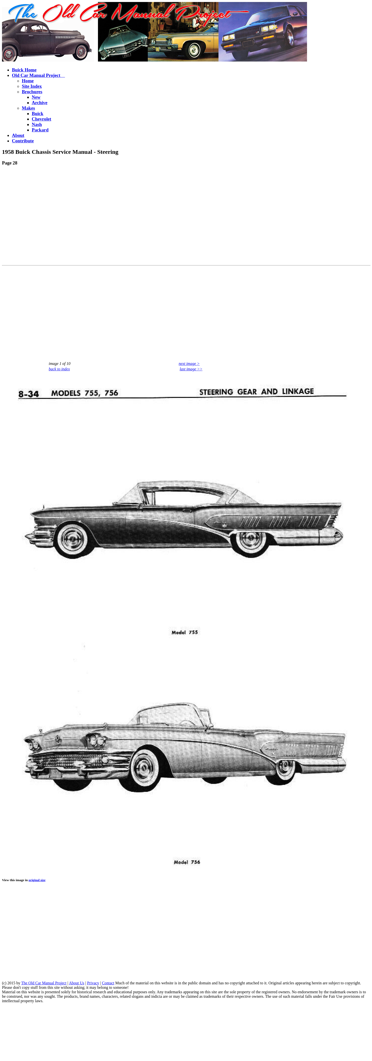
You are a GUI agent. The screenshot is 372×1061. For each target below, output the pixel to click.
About (18, 135)
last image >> (191, 369)
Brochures (32, 91)
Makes (28, 108)
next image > (189, 363)
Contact (108, 983)
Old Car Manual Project (38, 75)
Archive (39, 102)
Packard (40, 129)
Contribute (23, 140)
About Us (76, 983)
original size (37, 880)
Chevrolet (41, 119)
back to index (59, 369)
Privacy (93, 983)
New (36, 97)
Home (28, 80)
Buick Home (24, 69)
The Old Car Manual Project (43, 983)
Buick (37, 113)
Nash (37, 124)
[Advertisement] (46, 216)
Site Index (32, 86)
